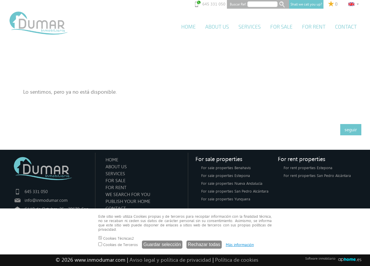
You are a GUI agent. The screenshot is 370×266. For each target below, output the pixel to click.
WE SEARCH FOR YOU (128, 194)
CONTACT (346, 27)
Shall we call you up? (306, 4)
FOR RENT (313, 27)
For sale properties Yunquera (225, 199)
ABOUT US (217, 27)
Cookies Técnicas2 (116, 238)
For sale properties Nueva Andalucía (231, 183)
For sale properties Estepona (225, 175)
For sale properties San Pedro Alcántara (235, 191)
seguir (351, 129)
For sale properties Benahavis (226, 168)
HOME (188, 27)
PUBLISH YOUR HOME (128, 201)
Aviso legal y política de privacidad (170, 260)
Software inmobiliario (320, 259)
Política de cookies (236, 260)
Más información (240, 245)
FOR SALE (281, 27)
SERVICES (249, 27)
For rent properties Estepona (308, 168)
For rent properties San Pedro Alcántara (317, 175)
